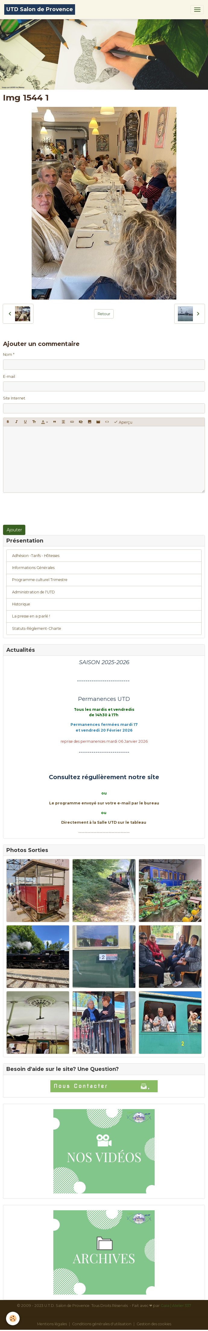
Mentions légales (52, 1324)
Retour (104, 314)
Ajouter (14, 530)
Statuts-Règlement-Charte (36, 628)
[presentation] (49, 509)
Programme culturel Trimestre (40, 579)
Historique (21, 604)
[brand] (39, 9)
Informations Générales (33, 567)
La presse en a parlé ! (31, 616)
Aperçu (123, 422)
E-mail (9, 376)
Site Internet (14, 398)
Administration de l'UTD (33, 592)
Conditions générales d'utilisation (101, 1324)
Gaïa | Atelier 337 (176, 1305)
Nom (7, 354)
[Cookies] (13, 1318)
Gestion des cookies (154, 1324)
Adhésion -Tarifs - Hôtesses (35, 555)
